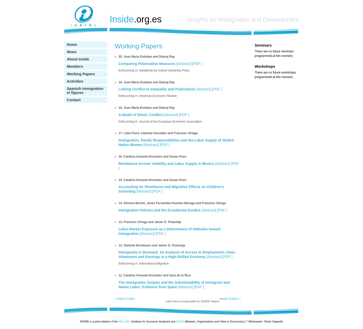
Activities (75, 81)
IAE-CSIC (125, 321)
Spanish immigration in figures (85, 91)
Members (75, 66)
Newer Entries (230, 299)
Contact (74, 100)
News (71, 52)
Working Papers (81, 74)
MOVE (180, 321)
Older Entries (125, 299)
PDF (197, 64)
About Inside (78, 59)
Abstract (183, 64)
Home (72, 45)
